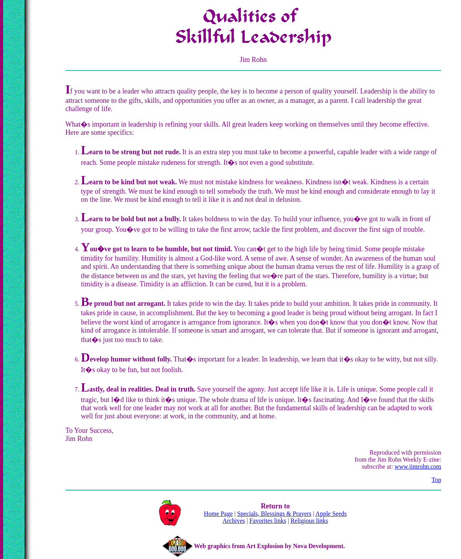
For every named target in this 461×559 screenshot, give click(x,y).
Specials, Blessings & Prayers (274, 513)
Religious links (309, 520)
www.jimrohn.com (417, 466)
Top (436, 479)
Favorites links (267, 520)
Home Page (218, 513)
